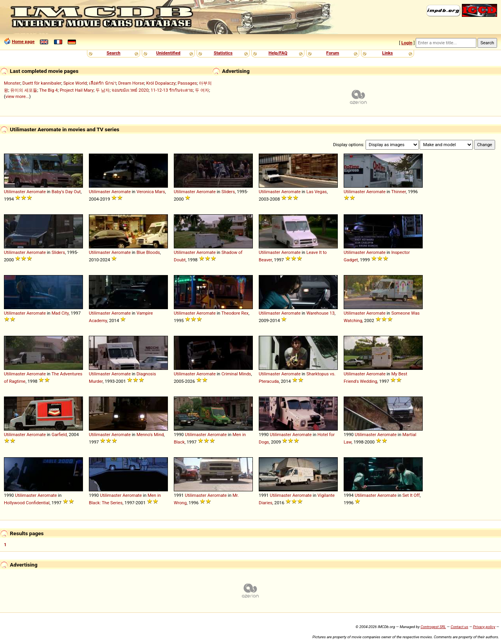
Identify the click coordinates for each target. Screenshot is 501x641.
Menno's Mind (150, 434)
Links (387, 53)
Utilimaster (14, 191)
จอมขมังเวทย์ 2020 (130, 90)
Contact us (459, 627)
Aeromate (36, 191)
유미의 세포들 (23, 90)
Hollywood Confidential (26, 502)
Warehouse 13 (320, 313)
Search (113, 53)
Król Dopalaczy (160, 83)
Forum (332, 53)
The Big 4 (48, 90)
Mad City (60, 313)
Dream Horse (131, 83)
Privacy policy (484, 627)
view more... (17, 96)
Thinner (398, 191)
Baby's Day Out (66, 191)
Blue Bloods (148, 252)
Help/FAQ (278, 53)
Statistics (223, 53)
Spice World (75, 83)
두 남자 (103, 90)
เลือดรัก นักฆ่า (102, 83)
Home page (23, 41)
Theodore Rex (234, 313)
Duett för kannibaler (41, 83)
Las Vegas (316, 191)
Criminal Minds (236, 374)
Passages (187, 83)
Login (406, 42)
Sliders (228, 191)
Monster (12, 83)
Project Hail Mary (77, 90)
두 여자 (202, 90)
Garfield (59, 434)
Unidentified (168, 53)
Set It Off (411, 495)
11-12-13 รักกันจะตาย (172, 90)
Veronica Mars (151, 191)
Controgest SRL (433, 627)
